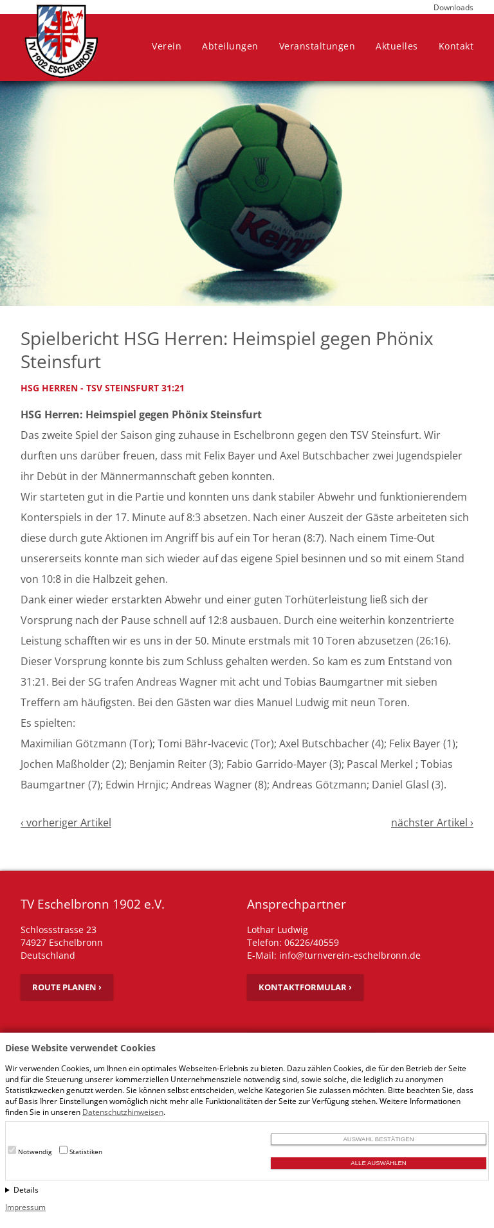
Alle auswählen (378, 1162)
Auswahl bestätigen (378, 1139)
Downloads (453, 7)
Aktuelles (397, 46)
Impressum (25, 1207)
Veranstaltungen (317, 46)
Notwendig (34, 1152)
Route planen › (67, 987)
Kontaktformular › (305, 987)
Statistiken (85, 1152)
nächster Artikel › (432, 822)
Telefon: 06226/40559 (293, 942)
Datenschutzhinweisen (122, 1112)
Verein (166, 46)
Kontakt (456, 46)
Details (26, 1189)
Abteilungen (230, 46)
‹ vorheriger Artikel (66, 822)
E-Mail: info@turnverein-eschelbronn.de (334, 955)
